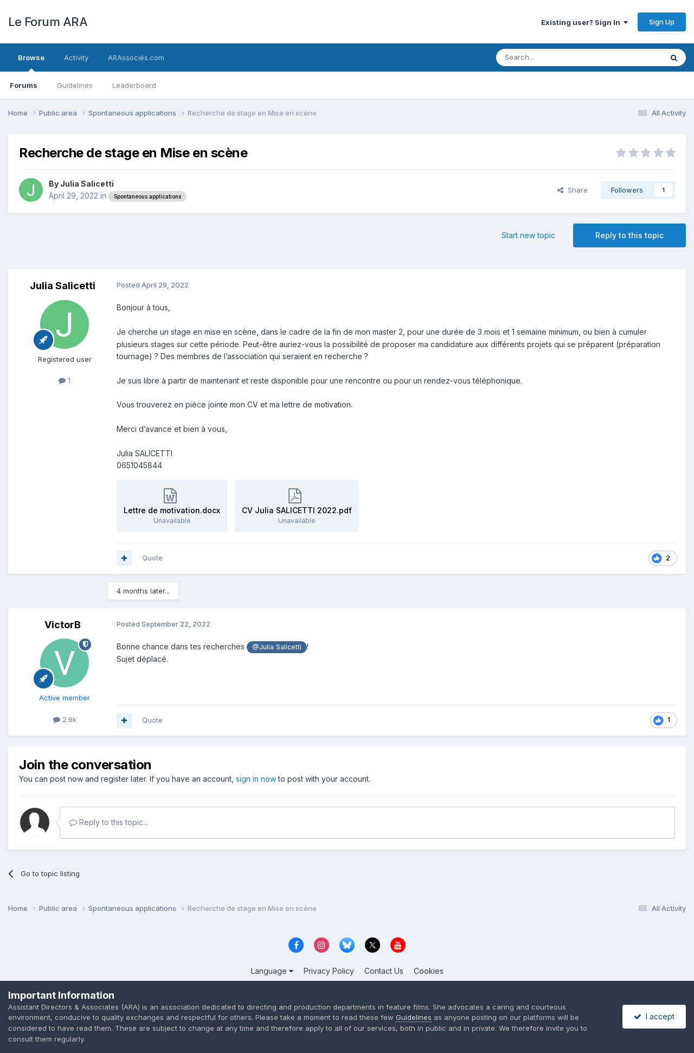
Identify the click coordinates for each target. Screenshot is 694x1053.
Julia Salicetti (87, 183)
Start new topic (528, 235)
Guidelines (75, 85)
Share (572, 190)
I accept (654, 1016)
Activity (76, 57)
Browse (31, 62)
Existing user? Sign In (584, 22)
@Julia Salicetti (276, 647)
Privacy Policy (329, 970)
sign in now (256, 778)
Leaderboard (134, 85)
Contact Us (383, 970)
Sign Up (661, 21)
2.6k (64, 719)
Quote (152, 557)
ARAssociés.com (136, 57)
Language (272, 970)
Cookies (429, 970)
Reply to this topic (629, 235)
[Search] (551, 57)
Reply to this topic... (108, 822)
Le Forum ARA (47, 22)
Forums (23, 85)
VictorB (62, 624)
